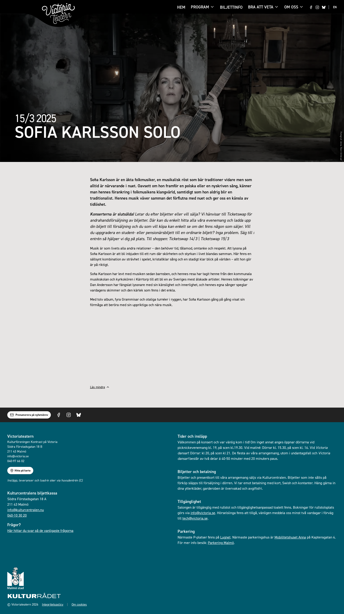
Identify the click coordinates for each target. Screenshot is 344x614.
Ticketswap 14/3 (183, 238)
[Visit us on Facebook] (311, 7)
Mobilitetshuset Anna (290, 537)
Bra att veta (260, 7)
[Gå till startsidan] (58, 13)
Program (200, 7)
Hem (181, 7)
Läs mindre (100, 387)
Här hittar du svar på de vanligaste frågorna (40, 530)
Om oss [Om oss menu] (294, 7)
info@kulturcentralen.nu (25, 509)
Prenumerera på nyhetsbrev (29, 415)
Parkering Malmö (221, 542)
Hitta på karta (20, 470)
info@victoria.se (203, 512)
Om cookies (79, 604)
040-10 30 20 (17, 515)
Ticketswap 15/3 (215, 238)
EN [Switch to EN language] (335, 7)
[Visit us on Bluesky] (324, 7)
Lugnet (225, 537)
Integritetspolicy (52, 604)
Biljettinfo (231, 7)
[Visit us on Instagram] (317, 7)
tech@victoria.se (195, 518)
